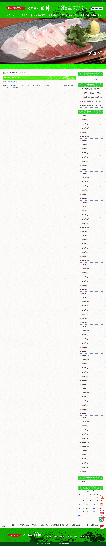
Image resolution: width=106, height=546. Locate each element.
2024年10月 (85, 182)
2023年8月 (85, 235)
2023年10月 (85, 227)
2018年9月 (85, 397)
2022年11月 (85, 264)
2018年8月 (85, 401)
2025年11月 (85, 132)
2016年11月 (85, 442)
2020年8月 (85, 339)
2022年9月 (85, 273)
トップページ (10, 15)
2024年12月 (85, 178)
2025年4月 (85, 161)
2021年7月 (85, 314)
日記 (83, 481)
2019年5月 (85, 376)
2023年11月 (85, 223)
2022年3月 (85, 293)
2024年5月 (85, 202)
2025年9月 (85, 140)
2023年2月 (85, 252)
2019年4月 (85, 380)
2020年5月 (85, 343)
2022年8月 (85, 277)
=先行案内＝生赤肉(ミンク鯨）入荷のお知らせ (92, 93)
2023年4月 (85, 248)
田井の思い (53, 15)
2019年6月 (85, 372)
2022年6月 (85, 285)
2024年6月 (85, 198)
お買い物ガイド (76, 525)
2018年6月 (85, 405)
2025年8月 (85, 144)
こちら (13, 87)
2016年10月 (85, 446)
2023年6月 (85, 244)
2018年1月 (85, 413)
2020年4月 (85, 347)
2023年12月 (85, 219)
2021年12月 (85, 302)
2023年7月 (85, 240)
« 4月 (79, 515)
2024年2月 (85, 211)
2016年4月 (85, 459)
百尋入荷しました (13, 78)
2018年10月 (85, 393)
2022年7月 (85, 281)
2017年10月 (85, 421)
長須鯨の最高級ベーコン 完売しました (92, 101)
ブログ (3, 526)
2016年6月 (85, 455)
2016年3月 (85, 463)
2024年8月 (85, 190)
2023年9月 (85, 231)
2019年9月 (85, 364)
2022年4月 (85, 289)
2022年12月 (85, 260)
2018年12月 (85, 388)
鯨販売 (24, 15)
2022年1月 (85, 297)
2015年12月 (85, 467)
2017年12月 (85, 417)
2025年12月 (85, 128)
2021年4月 (85, 326)
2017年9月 (85, 426)
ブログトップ (90, 73)
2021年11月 (85, 306)
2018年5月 (85, 409)
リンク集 (85, 525)
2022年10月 (85, 268)
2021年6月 (85, 318)
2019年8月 (85, 368)
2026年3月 (85, 120)
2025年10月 (85, 136)
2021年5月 (85, 322)
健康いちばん (67, 15)
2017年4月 (85, 434)
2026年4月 (85, 115)
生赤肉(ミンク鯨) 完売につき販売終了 (92, 89)
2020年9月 (85, 335)
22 (94, 508)
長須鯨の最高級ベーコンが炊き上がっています (92, 105)
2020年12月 (85, 331)
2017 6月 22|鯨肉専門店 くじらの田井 (94, 1)
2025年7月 (85, 149)
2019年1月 (85, 384)
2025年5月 (85, 157)
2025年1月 (85, 173)
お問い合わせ (94, 525)
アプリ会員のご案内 (39, 15)
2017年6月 (85, 430)
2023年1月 (85, 256)
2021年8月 (85, 310)
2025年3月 (85, 165)
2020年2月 (85, 351)
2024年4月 (85, 206)
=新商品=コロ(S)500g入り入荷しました (92, 97)
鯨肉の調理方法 (81, 15)
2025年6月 (85, 153)
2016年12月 (85, 438)
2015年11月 (85, 471)
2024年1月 (85, 215)
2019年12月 (85, 355)
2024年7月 (85, 194)
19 (83, 508)
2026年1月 (85, 124)
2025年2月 (85, 169)
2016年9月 (85, 450)
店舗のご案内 (96, 15)
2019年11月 (85, 359)
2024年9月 (85, 186)
